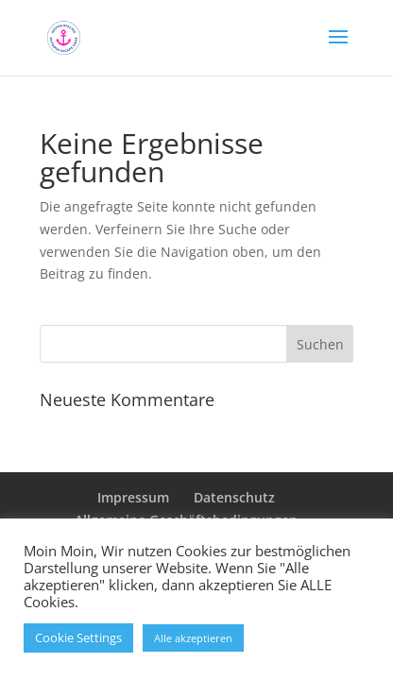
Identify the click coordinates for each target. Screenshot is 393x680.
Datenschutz (234, 497)
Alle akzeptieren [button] (193, 638)
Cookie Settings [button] (78, 637)
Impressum (133, 497)
